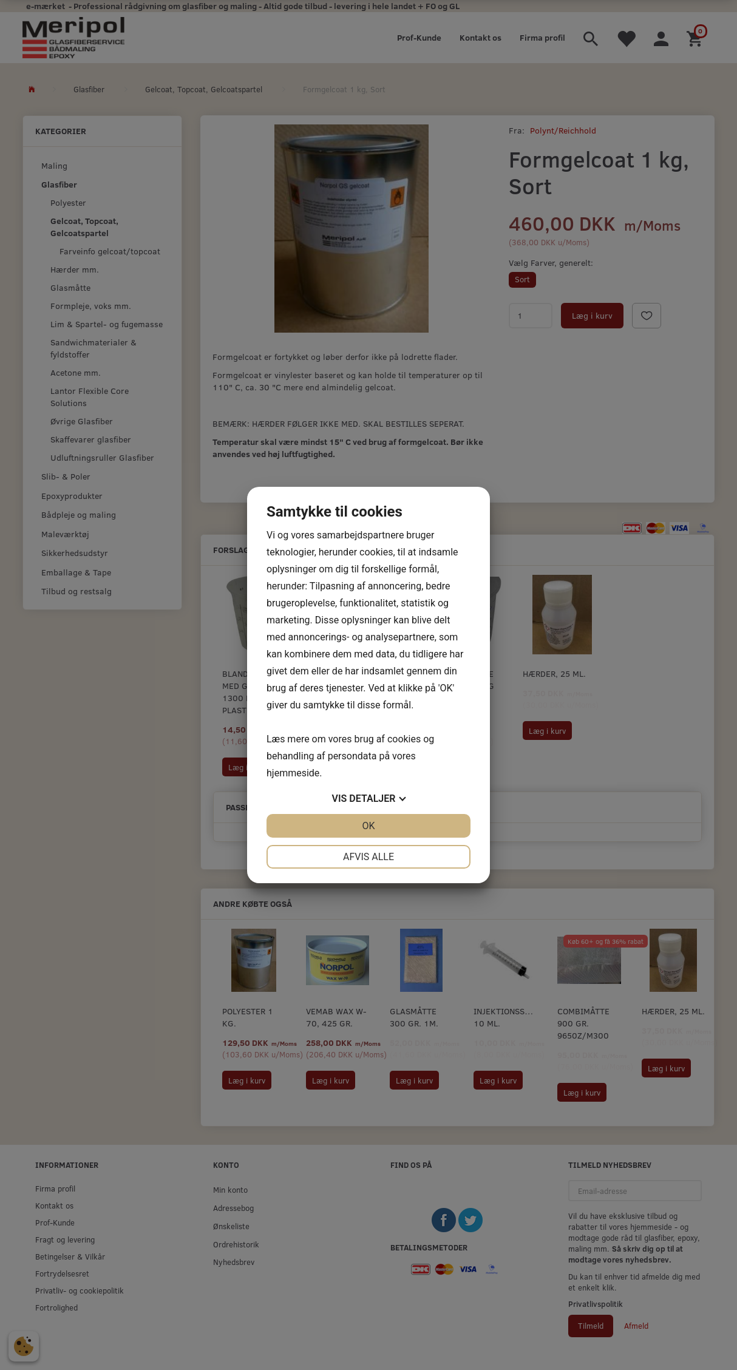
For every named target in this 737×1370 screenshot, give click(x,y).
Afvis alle (368, 857)
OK (368, 826)
